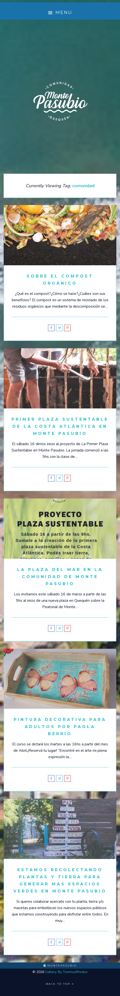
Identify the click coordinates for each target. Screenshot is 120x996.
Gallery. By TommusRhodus (66, 972)
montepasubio (60, 965)
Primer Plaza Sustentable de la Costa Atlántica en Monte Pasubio (60, 426)
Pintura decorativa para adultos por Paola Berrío (60, 726)
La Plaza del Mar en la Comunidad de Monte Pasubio (60, 576)
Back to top (60, 983)
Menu (60, 12)
